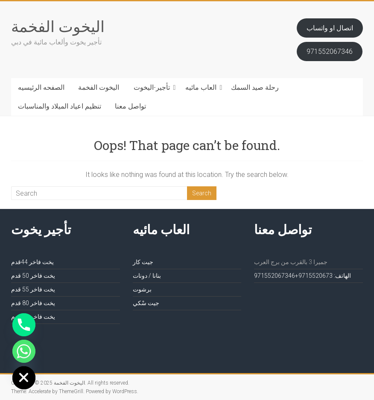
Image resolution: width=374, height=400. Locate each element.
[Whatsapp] (23, 351)
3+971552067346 (293, 275)
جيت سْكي (146, 303)
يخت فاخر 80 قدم (33, 303)
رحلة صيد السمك (255, 87)
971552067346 (330, 51)
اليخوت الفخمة (58, 26)
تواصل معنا (130, 106)
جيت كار (143, 262)
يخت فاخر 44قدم (32, 262)
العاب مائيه (200, 87)
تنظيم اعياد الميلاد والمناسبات (59, 106)
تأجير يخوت (41, 229)
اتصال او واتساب (330, 28)
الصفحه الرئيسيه (41, 87)
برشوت (142, 289)
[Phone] (23, 324)
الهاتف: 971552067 (324, 275)
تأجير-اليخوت (152, 87)
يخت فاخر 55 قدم (33, 289)
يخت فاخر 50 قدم (33, 275)
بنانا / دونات (147, 275)
